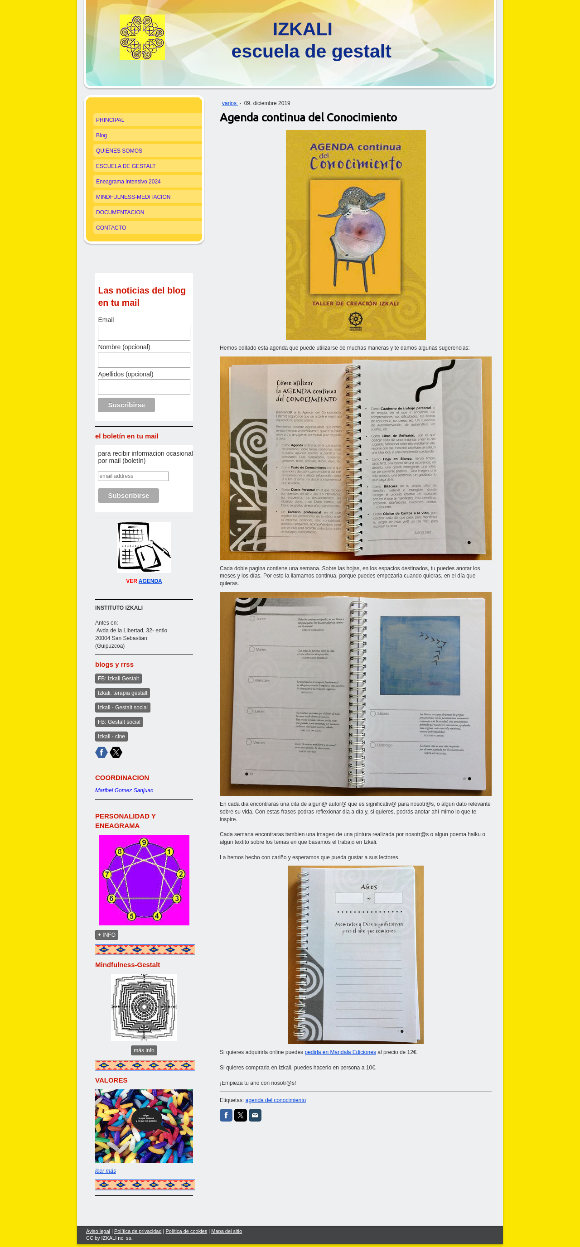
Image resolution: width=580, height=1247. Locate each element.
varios (230, 103)
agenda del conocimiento (276, 1100)
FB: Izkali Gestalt (118, 678)
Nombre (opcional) (124, 347)
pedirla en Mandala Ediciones (340, 1052)
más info (144, 1050)
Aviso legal (98, 1231)
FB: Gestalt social (119, 722)
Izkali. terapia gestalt (122, 693)
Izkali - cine (111, 736)
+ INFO (107, 935)
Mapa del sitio (226, 1231)
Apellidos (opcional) (125, 374)
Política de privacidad (138, 1231)
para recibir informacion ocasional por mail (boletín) (145, 457)
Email (106, 319)
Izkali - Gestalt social (123, 707)
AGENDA (150, 581)
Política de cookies (187, 1231)
